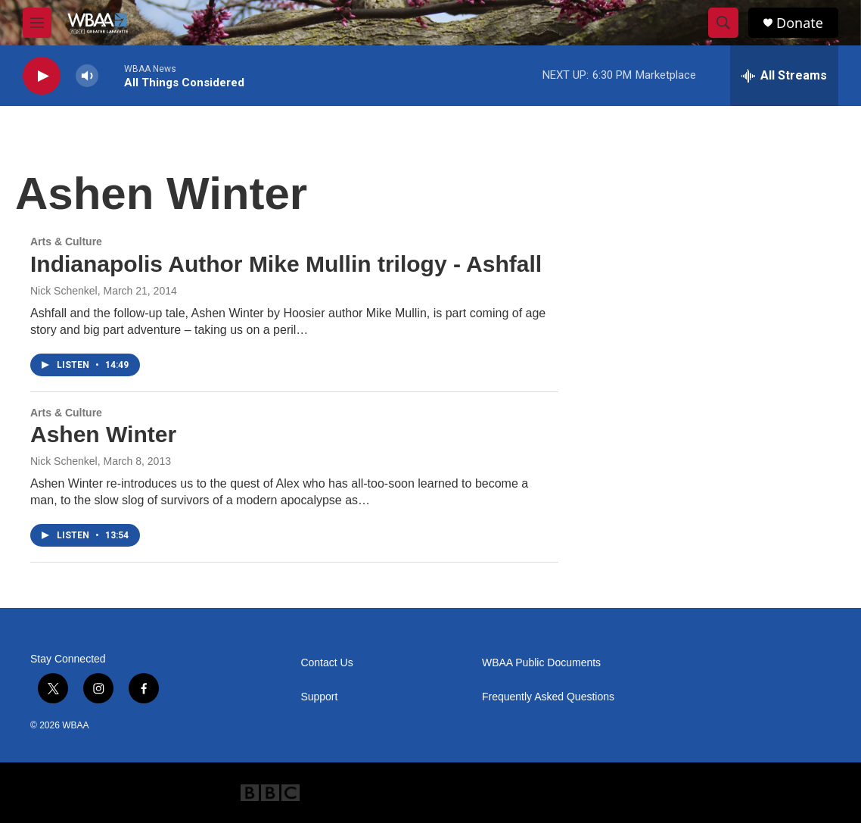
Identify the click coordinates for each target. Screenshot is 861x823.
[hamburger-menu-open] (37, 23)
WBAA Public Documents (541, 663)
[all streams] (784, 75)
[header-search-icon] (723, 23)
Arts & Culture (66, 241)
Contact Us (326, 663)
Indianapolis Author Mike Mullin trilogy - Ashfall (286, 263)
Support (318, 697)
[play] (42, 76)
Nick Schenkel (64, 291)
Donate (799, 23)
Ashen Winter (103, 434)
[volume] (87, 76)
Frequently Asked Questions (548, 697)
